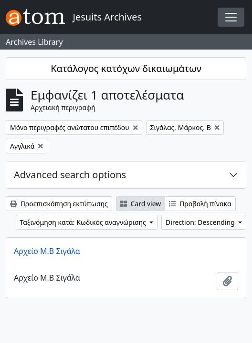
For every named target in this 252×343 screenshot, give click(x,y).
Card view (140, 203)
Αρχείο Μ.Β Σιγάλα (47, 251)
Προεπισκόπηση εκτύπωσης (59, 203)
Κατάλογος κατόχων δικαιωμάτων (126, 68)
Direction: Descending (201, 222)
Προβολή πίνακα (200, 203)
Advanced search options (70, 174)
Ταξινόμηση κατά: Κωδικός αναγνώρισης (84, 222)
